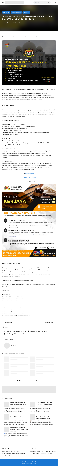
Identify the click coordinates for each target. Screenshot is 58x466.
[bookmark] (55, 2)
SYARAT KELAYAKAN (30, 178)
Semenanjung (26, 12)
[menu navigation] (3, 2)
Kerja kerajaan (6, 12)
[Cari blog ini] (41, 2)
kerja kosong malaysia (16, 12)
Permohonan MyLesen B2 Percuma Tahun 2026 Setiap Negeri (19, 415)
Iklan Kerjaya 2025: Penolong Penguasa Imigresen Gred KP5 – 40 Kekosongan (19, 429)
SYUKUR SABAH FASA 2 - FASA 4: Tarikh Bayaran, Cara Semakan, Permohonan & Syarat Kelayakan (45, 404)
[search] (49, 2)
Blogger (19, 381)
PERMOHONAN (29, 173)
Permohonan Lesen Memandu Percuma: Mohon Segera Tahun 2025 (18, 404)
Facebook (38, 381)
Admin (5, 22)
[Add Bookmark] (25, 22)
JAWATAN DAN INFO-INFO (29, 461)
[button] (21, 334)
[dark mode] (52, 2)
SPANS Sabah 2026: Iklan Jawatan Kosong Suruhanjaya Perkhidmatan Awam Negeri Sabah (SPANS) (45, 416)
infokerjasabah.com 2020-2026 (29, 463)
